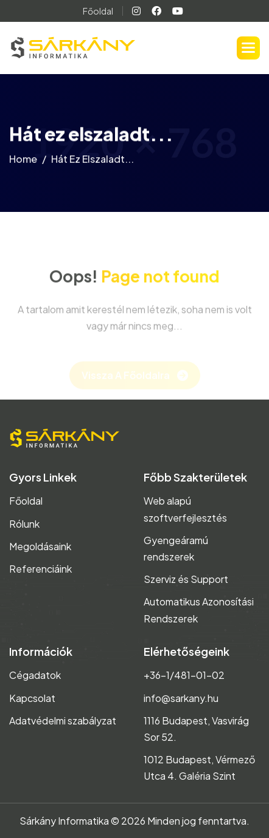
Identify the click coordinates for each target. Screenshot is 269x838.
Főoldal (98, 10)
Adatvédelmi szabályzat (62, 720)
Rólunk (24, 523)
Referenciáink (40, 568)
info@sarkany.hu (181, 698)
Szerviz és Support (186, 579)
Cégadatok (35, 675)
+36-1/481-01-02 (184, 675)
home (23, 161)
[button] (248, 48)
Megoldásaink (40, 546)
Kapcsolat (32, 698)
